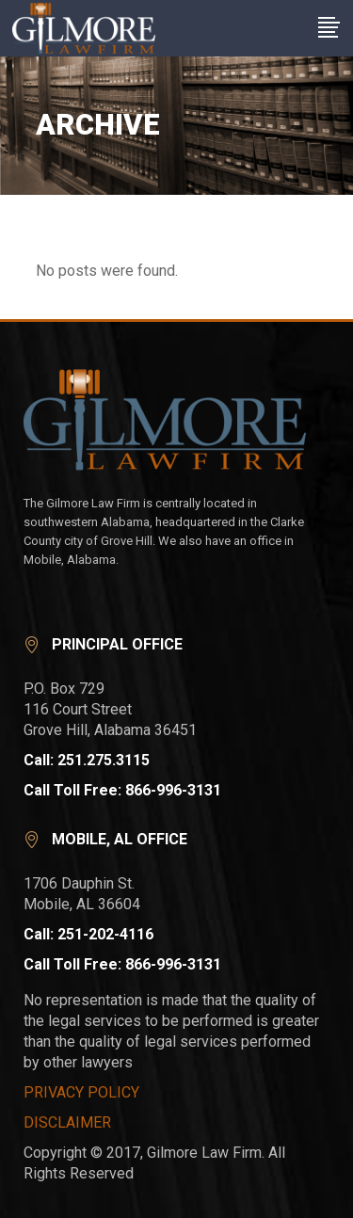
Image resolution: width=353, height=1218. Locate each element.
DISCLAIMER (67, 1122)
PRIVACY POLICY (81, 1092)
